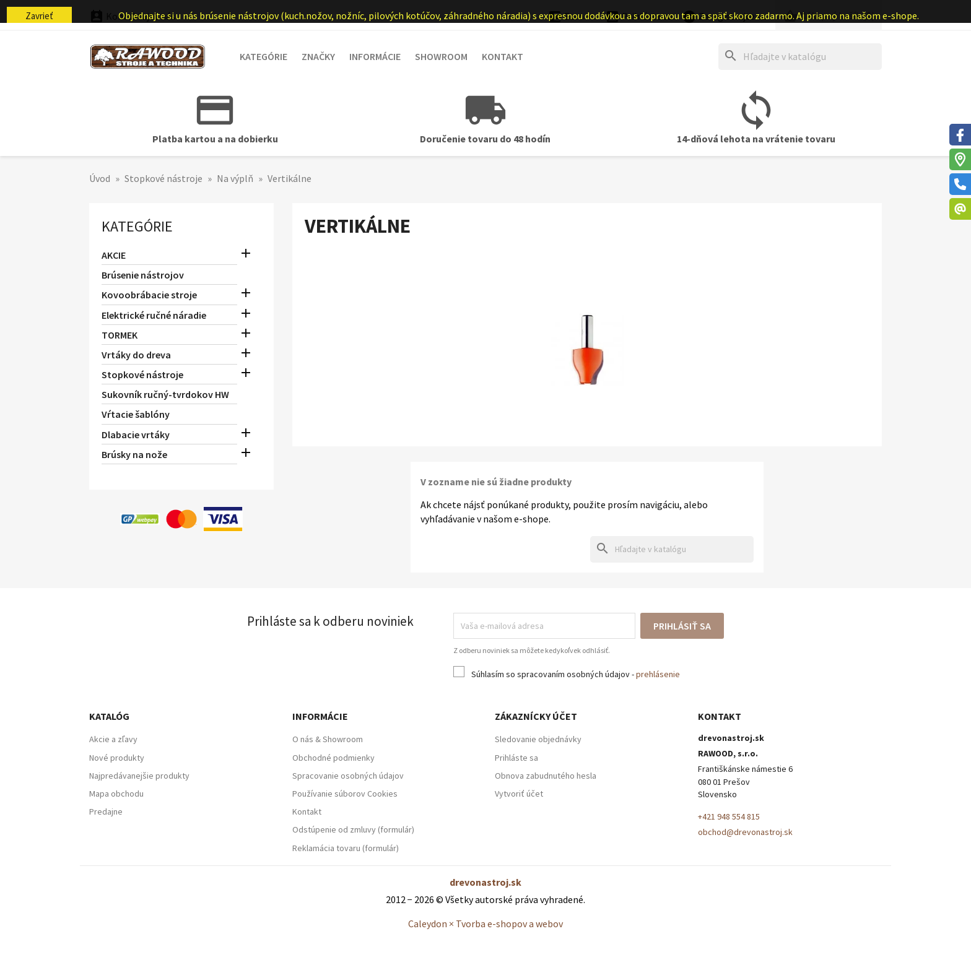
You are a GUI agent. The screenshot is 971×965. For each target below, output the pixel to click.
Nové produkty (116, 757)
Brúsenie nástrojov (143, 275)
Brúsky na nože (134, 454)
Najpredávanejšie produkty (139, 775)
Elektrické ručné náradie (154, 315)
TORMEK (119, 335)
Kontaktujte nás (132, 16)
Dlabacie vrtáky (136, 434)
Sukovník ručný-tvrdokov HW (165, 394)
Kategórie (263, 56)
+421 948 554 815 (729, 816)
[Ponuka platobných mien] (572, 17)
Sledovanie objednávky (538, 739)
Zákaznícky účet (536, 716)
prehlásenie (658, 674)
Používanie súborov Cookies (345, 793)
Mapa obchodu (116, 793)
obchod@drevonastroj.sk (745, 831)
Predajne (106, 811)
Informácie (375, 56)
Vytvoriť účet (519, 793)
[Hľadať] (800, 56)
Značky (318, 56)
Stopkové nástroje (142, 374)
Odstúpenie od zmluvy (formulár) (353, 829)
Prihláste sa (516, 757)
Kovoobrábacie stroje (149, 294)
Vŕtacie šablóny (136, 414)
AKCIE (114, 255)
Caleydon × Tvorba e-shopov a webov (485, 923)
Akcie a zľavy (113, 739)
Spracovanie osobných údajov (348, 775)
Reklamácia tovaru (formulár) (345, 848)
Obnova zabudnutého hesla (545, 775)
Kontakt (502, 56)
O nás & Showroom (327, 739)
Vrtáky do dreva (136, 354)
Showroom (441, 56)
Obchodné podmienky (333, 757)
